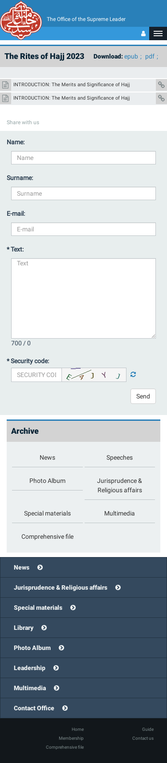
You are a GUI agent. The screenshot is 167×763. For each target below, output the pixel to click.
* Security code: (28, 361)
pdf (150, 56)
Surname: (20, 177)
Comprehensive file (65, 747)
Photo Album (32, 647)
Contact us (143, 738)
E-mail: (16, 213)
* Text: (15, 249)
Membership (71, 738)
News (21, 567)
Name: (15, 142)
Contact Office (34, 708)
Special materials (38, 607)
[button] (158, 33)
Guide (148, 729)
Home (78, 729)
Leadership (29, 667)
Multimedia (30, 688)
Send (143, 396)
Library (23, 627)
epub (131, 56)
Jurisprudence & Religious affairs (60, 587)
